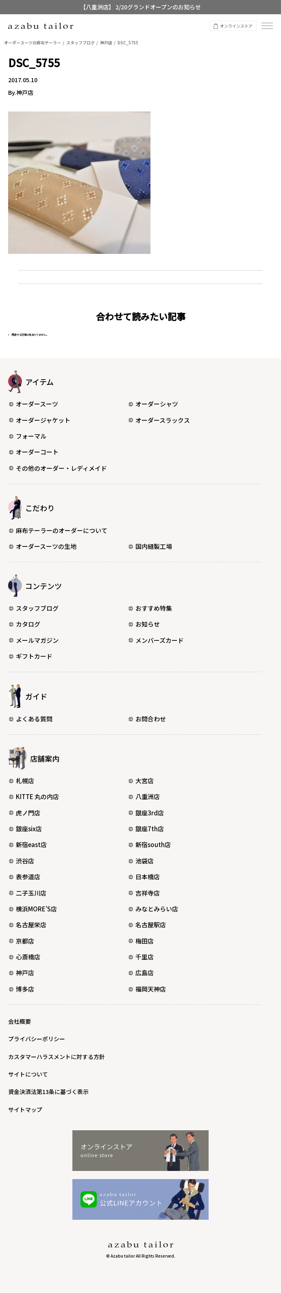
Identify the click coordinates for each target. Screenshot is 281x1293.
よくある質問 (30, 718)
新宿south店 (150, 844)
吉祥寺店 (144, 893)
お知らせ (144, 624)
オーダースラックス (159, 420)
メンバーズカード (156, 640)
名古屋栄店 (27, 924)
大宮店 (141, 780)
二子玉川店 (27, 893)
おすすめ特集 (150, 608)
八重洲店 (144, 796)
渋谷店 (21, 860)
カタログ (24, 624)
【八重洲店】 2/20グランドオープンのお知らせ (140, 7)
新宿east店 (28, 844)
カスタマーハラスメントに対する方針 (56, 1057)
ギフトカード (30, 656)
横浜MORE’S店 (33, 908)
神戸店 (21, 972)
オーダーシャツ (153, 404)
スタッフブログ (34, 608)
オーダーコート (34, 452)
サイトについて (28, 1074)
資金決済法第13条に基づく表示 (48, 1092)
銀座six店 (25, 828)
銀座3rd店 (146, 812)
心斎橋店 (24, 956)
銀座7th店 (146, 828)
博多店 (21, 989)
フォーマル (27, 436)
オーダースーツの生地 (42, 546)
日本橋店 (144, 876)
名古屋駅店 (147, 924)
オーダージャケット (39, 420)
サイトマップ (25, 1109)
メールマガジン (34, 640)
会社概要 (19, 1021)
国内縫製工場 (150, 546)
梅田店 (141, 941)
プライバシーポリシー (36, 1039)
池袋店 (141, 860)
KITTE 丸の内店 (34, 796)
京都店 (21, 941)
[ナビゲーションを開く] (267, 26)
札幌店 (21, 780)
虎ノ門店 (24, 812)
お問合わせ (147, 718)
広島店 (141, 972)
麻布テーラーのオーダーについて (58, 530)
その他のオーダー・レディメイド (58, 468)
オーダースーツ (33, 404)
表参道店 (24, 876)
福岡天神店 (147, 989)
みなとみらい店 (153, 908)
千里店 (141, 956)
